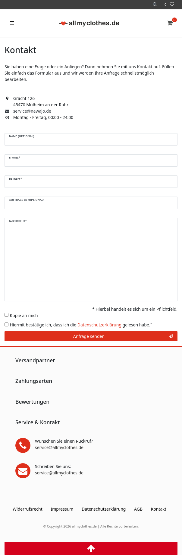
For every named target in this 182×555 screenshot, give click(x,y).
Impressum (62, 509)
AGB (138, 509)
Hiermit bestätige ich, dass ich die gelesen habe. (81, 325)
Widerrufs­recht (27, 509)
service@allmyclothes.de (59, 447)
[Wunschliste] (169, 4)
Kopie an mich (24, 315)
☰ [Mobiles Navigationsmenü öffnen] (12, 23)
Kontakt (158, 509)
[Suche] (155, 4)
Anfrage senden (123, 336)
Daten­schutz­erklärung (104, 509)
